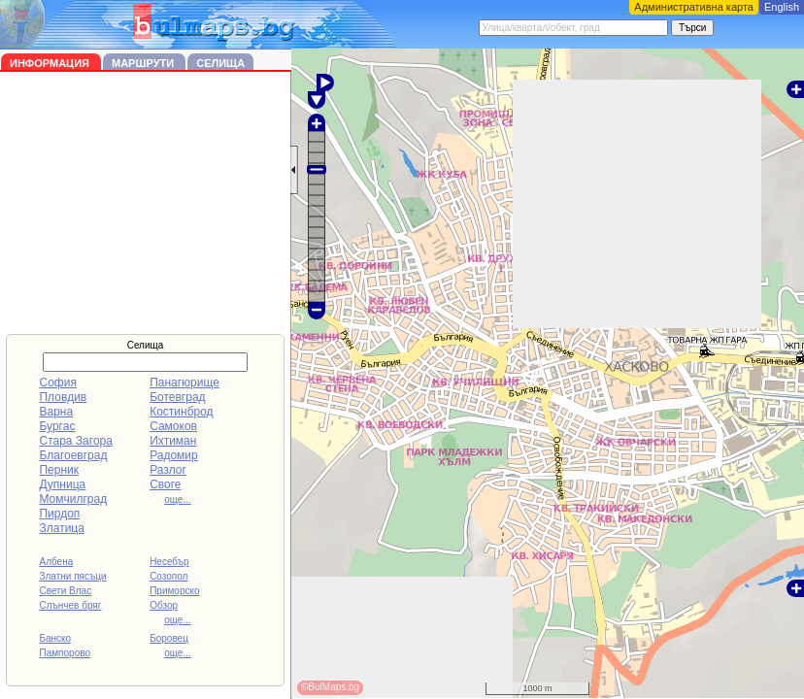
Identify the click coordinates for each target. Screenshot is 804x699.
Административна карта (694, 7)
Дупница (62, 484)
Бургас (57, 426)
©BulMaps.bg (330, 687)
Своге (165, 484)
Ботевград (177, 397)
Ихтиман (173, 441)
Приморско (174, 590)
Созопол (168, 576)
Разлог (168, 470)
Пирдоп (59, 513)
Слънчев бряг (70, 605)
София (57, 382)
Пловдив (62, 397)
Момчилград (73, 499)
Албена (56, 561)
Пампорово (64, 653)
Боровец (169, 638)
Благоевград (73, 455)
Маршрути (144, 63)
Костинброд (181, 411)
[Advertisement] (146, 203)
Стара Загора (75, 441)
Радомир (174, 455)
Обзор (164, 605)
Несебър (169, 561)
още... (177, 499)
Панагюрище (184, 382)
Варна (56, 411)
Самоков (173, 426)
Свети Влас (65, 590)
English (781, 7)
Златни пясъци (72, 576)
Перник (59, 470)
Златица (61, 528)
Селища (220, 63)
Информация (51, 63)
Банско (55, 638)
